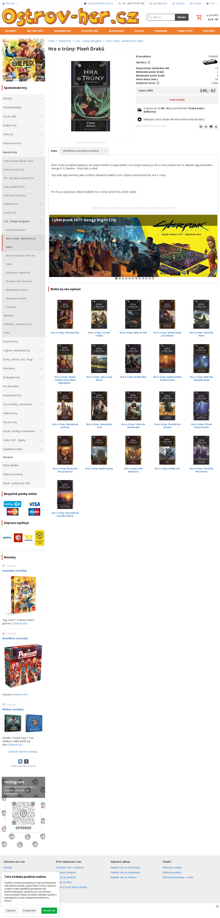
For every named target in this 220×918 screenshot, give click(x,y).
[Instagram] (23, 813)
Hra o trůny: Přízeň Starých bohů (201, 426)
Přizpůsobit (29, 910)
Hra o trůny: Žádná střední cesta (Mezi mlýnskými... (65, 379)
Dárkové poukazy (172, 872)
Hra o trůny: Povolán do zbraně (167, 426)
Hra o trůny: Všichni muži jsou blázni (167, 334)
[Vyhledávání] (161, 17)
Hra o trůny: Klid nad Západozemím (201, 378)
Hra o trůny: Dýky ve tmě (133, 332)
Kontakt (8, 867)
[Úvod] (71, 17)
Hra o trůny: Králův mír (167, 468)
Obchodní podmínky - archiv (178, 877)
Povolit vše (49, 910)
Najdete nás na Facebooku (125, 867)
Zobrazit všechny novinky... (23, 751)
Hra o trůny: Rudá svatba (99, 468)
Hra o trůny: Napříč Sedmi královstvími (167, 378)
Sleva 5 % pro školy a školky (71, 887)
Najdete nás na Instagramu (125, 872)
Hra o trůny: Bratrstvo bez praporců (65, 470)
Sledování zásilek (172, 867)
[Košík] (207, 17)
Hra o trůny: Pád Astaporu (133, 470)
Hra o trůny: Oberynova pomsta (65, 426)
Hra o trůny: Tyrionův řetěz (201, 334)
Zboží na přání (64, 882)
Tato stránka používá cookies (25, 877)
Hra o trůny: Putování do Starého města (65, 514)
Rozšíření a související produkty (81, 150)
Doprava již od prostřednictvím (175, 110)
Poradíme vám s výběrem (70, 867)
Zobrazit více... (20, 623)
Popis (54, 150)
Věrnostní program (66, 872)
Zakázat (10, 910)
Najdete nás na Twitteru (123, 877)
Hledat (182, 17)
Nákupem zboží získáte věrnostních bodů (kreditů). (174, 119)
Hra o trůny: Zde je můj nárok (99, 378)
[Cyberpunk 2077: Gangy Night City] (133, 248)
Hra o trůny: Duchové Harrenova (201, 470)
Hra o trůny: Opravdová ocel (99, 426)
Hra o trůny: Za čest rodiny (99, 334)
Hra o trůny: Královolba (133, 376)
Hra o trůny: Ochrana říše (65, 332)
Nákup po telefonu (66, 877)
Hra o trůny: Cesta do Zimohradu (133, 426)
